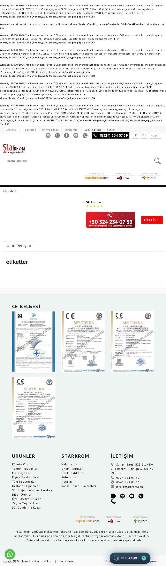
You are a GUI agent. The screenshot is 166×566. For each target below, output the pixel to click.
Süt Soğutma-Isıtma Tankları (32, 490)
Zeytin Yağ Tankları (25, 503)
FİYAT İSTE (152, 220)
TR (135, 135)
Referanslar (71, 129)
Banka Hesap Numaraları (78, 486)
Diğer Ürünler (22, 494)
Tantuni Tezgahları (25, 469)
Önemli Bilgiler (50, 129)
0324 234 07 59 (125, 478)
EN (144, 135)
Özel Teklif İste (92, 129)
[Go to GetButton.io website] (9, 562)
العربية (155, 135)
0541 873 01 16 (125, 482)
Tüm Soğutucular (24, 481)
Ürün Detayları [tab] (19, 245)
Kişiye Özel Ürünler (26, 477)
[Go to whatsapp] (10, 554)
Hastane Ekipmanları (26, 486)
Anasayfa (11, 129)
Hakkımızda (29, 129)
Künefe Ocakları (23, 464)
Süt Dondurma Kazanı (27, 507)
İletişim (111, 129)
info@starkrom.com (127, 487)
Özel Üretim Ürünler (26, 499)
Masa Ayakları (22, 473)
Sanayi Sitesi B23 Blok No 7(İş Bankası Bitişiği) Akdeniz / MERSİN (132, 469)
